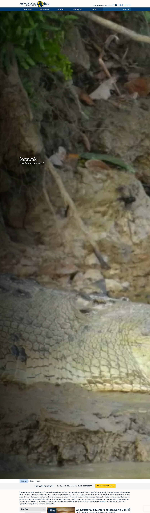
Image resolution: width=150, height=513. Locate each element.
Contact (94, 9)
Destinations (28, 9)
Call (85, 486)
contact (102, 501)
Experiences (44, 9)
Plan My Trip (77, 9)
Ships (32, 481)
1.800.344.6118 (119, 5)
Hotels (38, 481)
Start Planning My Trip (104, 486)
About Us (61, 9)
